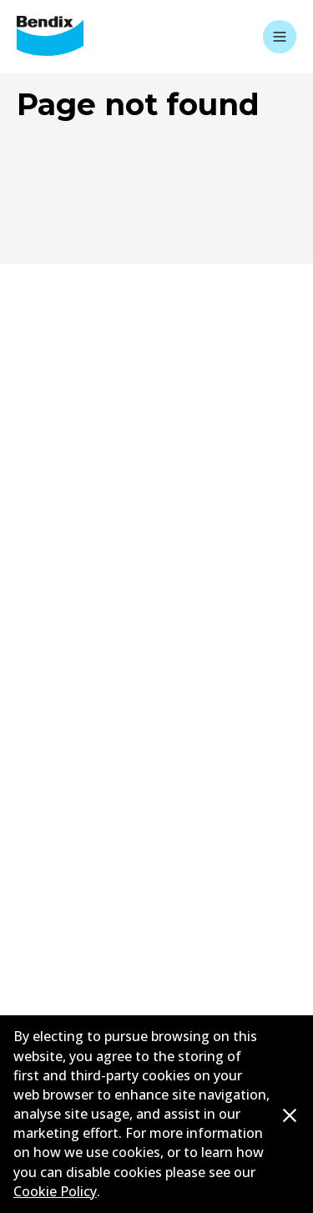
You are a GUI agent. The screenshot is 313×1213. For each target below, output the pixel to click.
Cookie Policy (55, 1191)
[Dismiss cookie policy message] (290, 1115)
